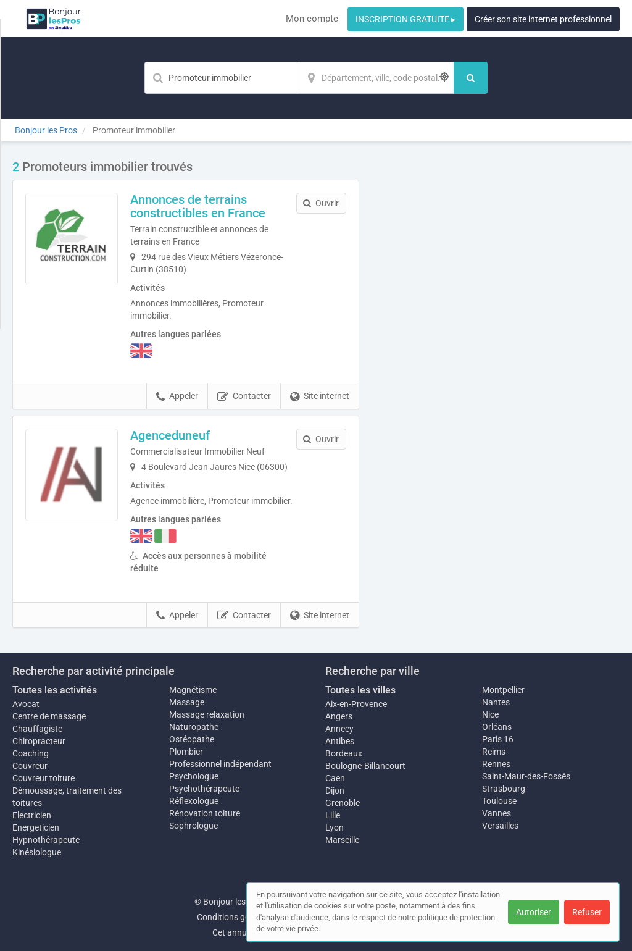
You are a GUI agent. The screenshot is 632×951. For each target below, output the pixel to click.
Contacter (244, 396)
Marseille (342, 840)
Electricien (31, 815)
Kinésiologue (36, 852)
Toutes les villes (360, 690)
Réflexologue (193, 801)
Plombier (186, 751)
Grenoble (342, 803)
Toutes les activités (54, 690)
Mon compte (312, 18)
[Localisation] (376, 78)
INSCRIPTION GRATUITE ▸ (405, 19)
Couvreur (30, 766)
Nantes (496, 702)
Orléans (497, 727)
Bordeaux (343, 753)
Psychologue (193, 776)
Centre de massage (49, 716)
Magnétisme (193, 690)
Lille (332, 815)
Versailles (500, 826)
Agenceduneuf (170, 435)
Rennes (496, 764)
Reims (493, 751)
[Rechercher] (471, 78)
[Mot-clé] (221, 78)
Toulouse (499, 801)
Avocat (26, 704)
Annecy (339, 729)
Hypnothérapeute (46, 840)
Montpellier (503, 690)
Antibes (339, 741)
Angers (338, 716)
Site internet (319, 396)
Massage (186, 702)
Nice (490, 714)
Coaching (30, 753)
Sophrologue (193, 826)
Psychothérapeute (204, 789)
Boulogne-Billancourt (365, 766)
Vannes (496, 813)
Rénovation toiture (204, 813)
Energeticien (35, 827)
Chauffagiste (37, 729)
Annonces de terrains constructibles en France (197, 206)
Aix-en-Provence (356, 704)
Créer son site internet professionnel (543, 19)
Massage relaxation (206, 714)
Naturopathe (193, 727)
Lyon (334, 827)
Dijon (334, 790)
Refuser (587, 912)
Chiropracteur (38, 741)
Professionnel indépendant (220, 764)
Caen (335, 778)
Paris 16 (498, 739)
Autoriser (533, 912)
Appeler (177, 396)
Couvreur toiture (43, 778)
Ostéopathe (191, 739)
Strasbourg (503, 789)
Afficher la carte (498, 335)
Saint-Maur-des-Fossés (526, 776)
